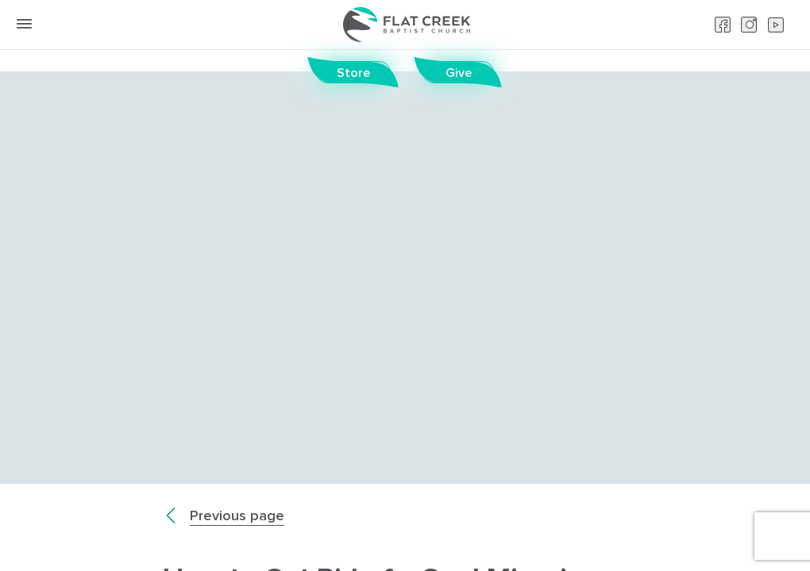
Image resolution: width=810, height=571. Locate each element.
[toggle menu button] (24, 24)
